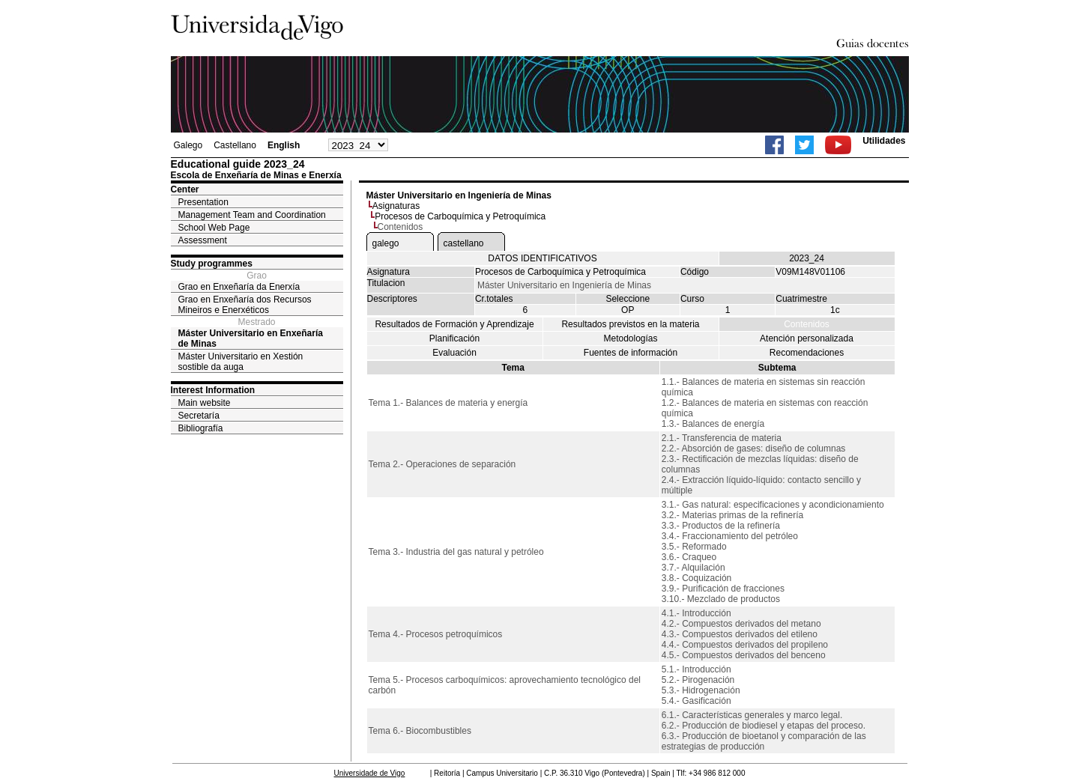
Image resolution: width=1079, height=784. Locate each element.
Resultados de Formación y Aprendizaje (454, 324)
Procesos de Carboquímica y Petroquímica (460, 216)
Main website (204, 403)
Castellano (235, 145)
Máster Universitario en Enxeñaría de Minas (250, 338)
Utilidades (883, 141)
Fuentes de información (630, 352)
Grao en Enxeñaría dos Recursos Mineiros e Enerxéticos (245, 304)
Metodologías (630, 338)
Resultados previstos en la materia (630, 324)
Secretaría (199, 415)
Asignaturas (396, 206)
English (284, 145)
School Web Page (214, 227)
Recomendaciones (807, 352)
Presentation (203, 202)
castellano (464, 243)
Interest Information (213, 390)
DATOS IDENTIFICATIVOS (542, 258)
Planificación (454, 338)
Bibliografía (200, 428)
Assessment (202, 240)
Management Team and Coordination (252, 215)
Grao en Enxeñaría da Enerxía (239, 287)
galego (385, 243)
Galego (188, 145)
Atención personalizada (806, 338)
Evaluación (454, 352)
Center (185, 189)
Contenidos (806, 324)
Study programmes (212, 263)
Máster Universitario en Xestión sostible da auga (240, 361)
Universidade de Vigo (369, 773)
